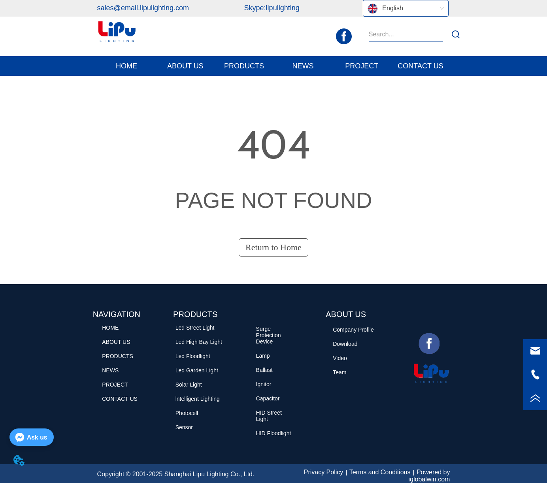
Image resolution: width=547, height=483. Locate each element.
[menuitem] (185, 66)
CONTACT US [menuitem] (420, 66)
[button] (185, 66)
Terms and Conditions (380, 472)
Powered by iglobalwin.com (429, 476)
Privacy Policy (323, 472)
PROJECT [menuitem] (361, 66)
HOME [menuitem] (126, 66)
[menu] (273, 66)
